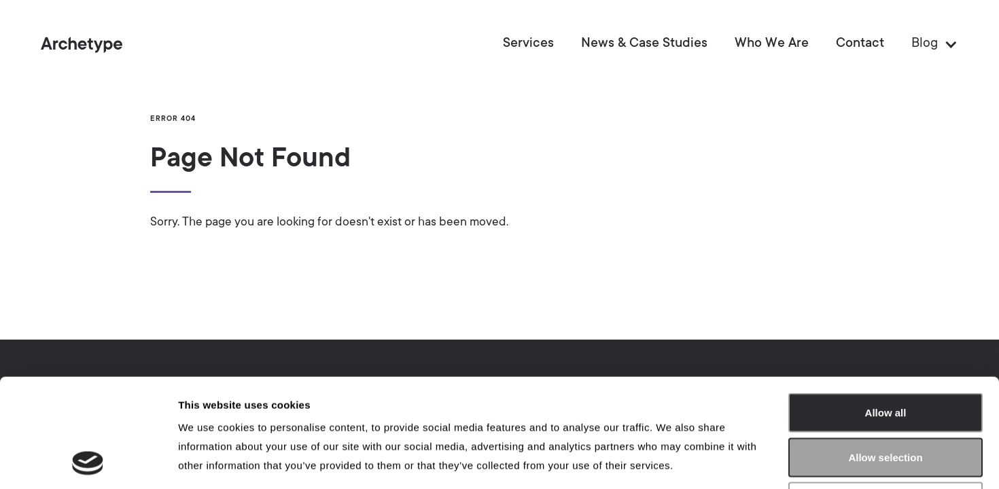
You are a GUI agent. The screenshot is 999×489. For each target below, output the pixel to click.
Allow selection (885, 355)
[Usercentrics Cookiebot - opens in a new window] (88, 462)
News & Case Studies (644, 44)
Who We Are (772, 44)
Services (528, 44)
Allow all (886, 310)
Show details (713, 462)
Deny (885, 399)
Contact (860, 44)
